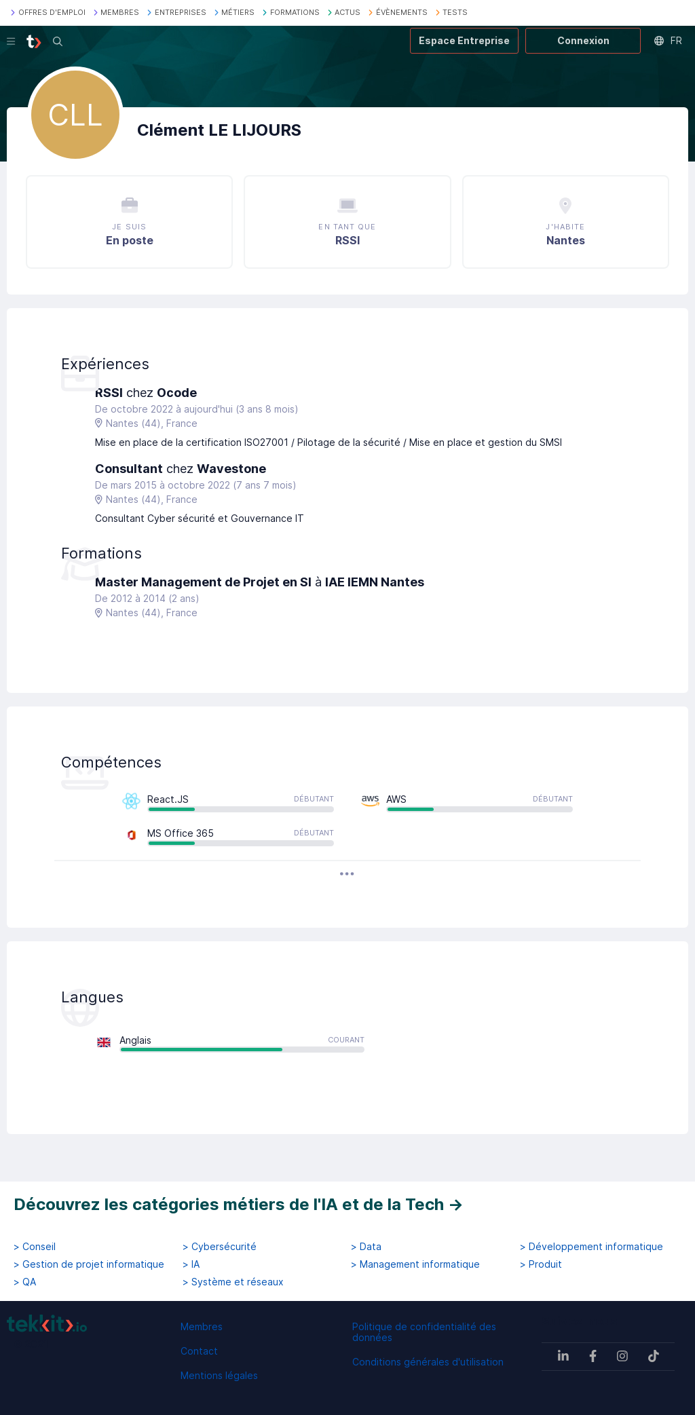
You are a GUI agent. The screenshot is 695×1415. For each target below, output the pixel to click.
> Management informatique (415, 1264)
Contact (199, 1351)
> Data (366, 1246)
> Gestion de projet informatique (89, 1264)
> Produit (541, 1264)
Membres (202, 1326)
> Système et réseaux (233, 1282)
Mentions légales (219, 1375)
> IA (191, 1264)
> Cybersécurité (220, 1246)
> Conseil (35, 1246)
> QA (25, 1282)
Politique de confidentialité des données (424, 1332)
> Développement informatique (591, 1246)
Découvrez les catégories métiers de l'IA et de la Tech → (239, 1204)
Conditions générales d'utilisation (428, 1361)
